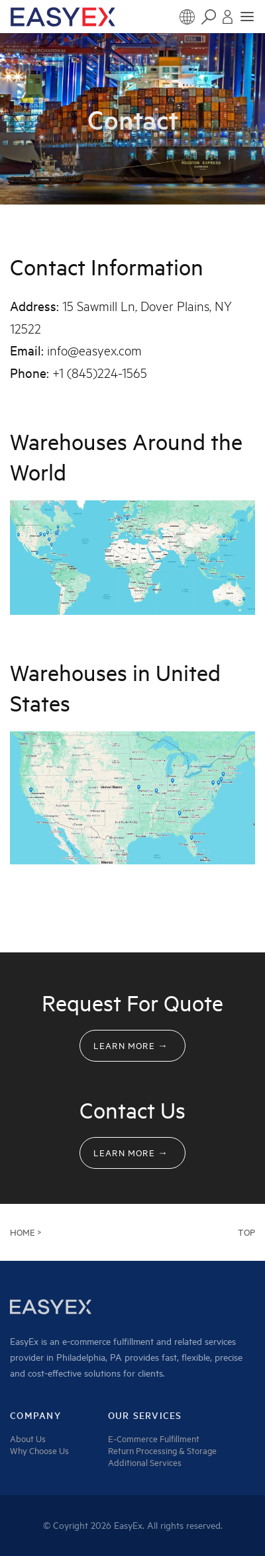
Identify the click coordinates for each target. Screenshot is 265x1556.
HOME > (25, 1232)
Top (246, 1232)
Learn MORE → (130, 1046)
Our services (145, 1415)
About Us (28, 1439)
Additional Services (145, 1463)
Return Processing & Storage (162, 1451)
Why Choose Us (39, 1451)
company (35, 1415)
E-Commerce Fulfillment (153, 1439)
